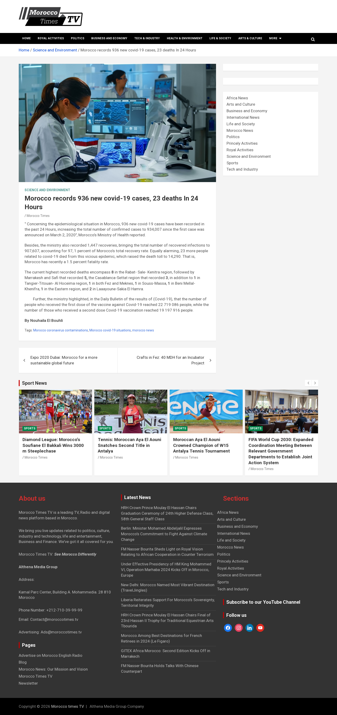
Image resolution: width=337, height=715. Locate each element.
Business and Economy (109, 38)
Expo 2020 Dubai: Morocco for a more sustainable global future (63, 360)
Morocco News (240, 130)
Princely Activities (242, 143)
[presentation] (308, 383)
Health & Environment (184, 38)
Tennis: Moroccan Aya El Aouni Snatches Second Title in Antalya (129, 445)
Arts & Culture (250, 38)
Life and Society (241, 124)
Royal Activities (51, 38)
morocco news (143, 330)
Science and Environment (47, 190)
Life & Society (220, 38)
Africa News (237, 98)
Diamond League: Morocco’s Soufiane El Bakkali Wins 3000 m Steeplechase (53, 445)
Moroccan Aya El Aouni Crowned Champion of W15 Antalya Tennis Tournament (201, 445)
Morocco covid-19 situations (110, 330)
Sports (232, 163)
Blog (23, 662)
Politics (77, 38)
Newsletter (28, 683)
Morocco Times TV (35, 676)
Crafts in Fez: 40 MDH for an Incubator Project (170, 360)
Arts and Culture (241, 104)
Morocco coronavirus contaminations (60, 330)
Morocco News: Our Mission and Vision (53, 669)
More (273, 38)
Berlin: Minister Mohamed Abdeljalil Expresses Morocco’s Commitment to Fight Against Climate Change (164, 534)
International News (243, 117)
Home (26, 38)
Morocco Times (38, 216)
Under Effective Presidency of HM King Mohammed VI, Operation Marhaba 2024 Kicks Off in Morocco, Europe (166, 570)
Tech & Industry (147, 38)
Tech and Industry (242, 169)
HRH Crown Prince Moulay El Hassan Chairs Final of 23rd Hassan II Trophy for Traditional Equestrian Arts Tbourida (167, 621)
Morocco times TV (67, 706)
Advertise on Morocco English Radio (50, 655)
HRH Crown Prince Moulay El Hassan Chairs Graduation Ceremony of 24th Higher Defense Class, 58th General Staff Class (167, 513)
